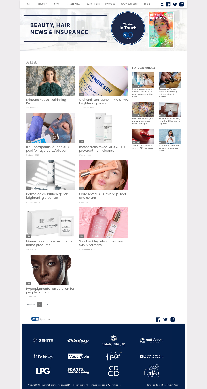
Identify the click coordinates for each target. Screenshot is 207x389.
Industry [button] (42, 4)
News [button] (57, 4)
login (147, 4)
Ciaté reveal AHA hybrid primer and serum (102, 195)
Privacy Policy (173, 385)
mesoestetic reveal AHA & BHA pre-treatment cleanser (102, 148)
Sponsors (45, 319)
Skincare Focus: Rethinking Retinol (46, 101)
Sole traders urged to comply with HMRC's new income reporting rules (142, 93)
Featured (29, 94)
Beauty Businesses (130, 4)
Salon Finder (93, 4)
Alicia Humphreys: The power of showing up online (169, 148)
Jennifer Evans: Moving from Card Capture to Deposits (169, 121)
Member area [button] (73, 4)
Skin (81, 94)
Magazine (110, 4)
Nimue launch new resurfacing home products (49, 243)
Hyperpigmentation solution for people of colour (50, 290)
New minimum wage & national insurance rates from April (142, 121)
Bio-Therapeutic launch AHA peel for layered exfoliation (47, 148)
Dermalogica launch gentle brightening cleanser (47, 195)
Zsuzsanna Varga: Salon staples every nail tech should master (168, 93)
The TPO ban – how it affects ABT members (142, 146)
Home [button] (29, 3)
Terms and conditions (157, 385)
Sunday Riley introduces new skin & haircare (101, 243)
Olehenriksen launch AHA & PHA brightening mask (103, 101)
